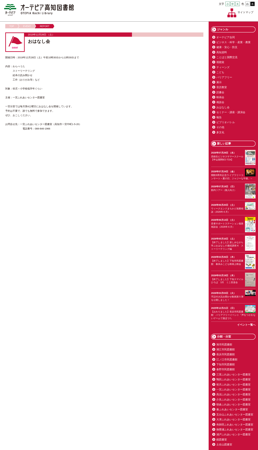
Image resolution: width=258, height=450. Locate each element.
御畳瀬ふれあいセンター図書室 (234, 429)
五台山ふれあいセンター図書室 (234, 414)
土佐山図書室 (224, 444)
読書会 (220, 92)
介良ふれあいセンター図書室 (233, 399)
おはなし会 (223, 107)
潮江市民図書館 (225, 349)
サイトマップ (245, 12)
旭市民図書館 (224, 344)
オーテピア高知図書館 (39, 10)
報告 (219, 117)
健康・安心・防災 (226, 47)
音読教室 (221, 87)
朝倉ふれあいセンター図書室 (233, 404)
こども (220, 72)
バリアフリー (224, 77)
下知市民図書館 (225, 364)
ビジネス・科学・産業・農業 (233, 42)
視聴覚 (220, 62)
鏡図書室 (221, 439)
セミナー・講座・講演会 (230, 112)
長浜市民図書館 (225, 354)
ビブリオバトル (225, 122)
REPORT (44, 26)
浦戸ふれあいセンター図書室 (233, 434)
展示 (219, 82)
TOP (11, 26)
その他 (220, 127)
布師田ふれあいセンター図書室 (234, 424)
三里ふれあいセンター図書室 (233, 374)
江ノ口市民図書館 (226, 359)
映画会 (220, 97)
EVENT (27, 26)
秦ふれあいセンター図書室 (232, 409)
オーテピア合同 (225, 37)
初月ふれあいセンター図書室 (233, 384)
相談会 (220, 102)
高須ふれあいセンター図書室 (233, 394)
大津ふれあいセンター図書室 (233, 419)
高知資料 (221, 52)
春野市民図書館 (225, 369)
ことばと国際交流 (226, 57)
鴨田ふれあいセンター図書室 (233, 379)
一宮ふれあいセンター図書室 (233, 389)
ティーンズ (223, 67)
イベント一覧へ (246, 324)
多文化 (220, 132)
